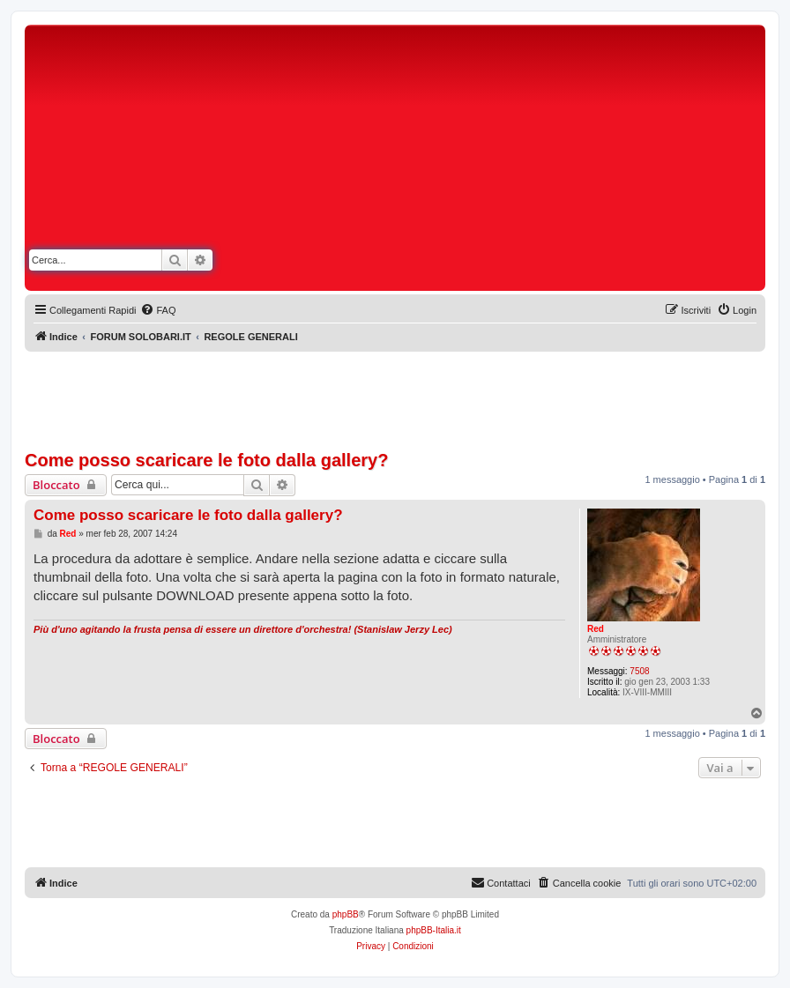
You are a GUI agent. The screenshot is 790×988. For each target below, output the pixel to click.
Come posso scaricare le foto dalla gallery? (206, 460)
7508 (639, 671)
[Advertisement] (552, 161)
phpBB (345, 914)
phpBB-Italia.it (433, 930)
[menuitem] (157, 310)
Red (595, 629)
